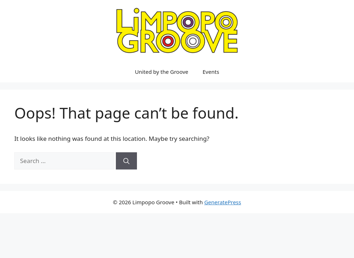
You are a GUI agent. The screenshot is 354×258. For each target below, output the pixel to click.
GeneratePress (222, 202)
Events (211, 71)
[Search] (126, 160)
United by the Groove (161, 71)
